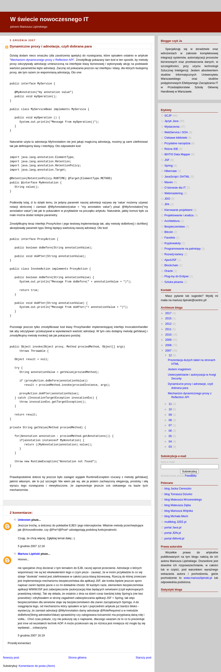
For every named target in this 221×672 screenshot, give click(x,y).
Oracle (168, 271)
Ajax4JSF (170, 260)
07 (171, 425)
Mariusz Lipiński (29, 553)
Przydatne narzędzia (177, 143)
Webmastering (173, 193)
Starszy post (143, 657)
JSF (166, 160)
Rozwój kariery (173, 254)
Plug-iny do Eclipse (176, 276)
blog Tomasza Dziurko (178, 494)
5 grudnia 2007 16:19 (31, 635)
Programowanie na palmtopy (182, 248)
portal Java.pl (172, 527)
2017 (169, 313)
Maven (168, 182)
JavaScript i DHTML (177, 176)
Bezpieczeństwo (174, 226)
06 (171, 430)
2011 (169, 329)
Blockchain (171, 265)
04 (171, 441)
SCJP (168, 115)
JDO (167, 198)
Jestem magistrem (179, 369)
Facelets (169, 237)
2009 (169, 339)
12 (171, 355)
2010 (169, 334)
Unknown (24, 519)
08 (171, 420)
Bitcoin (168, 232)
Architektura (172, 221)
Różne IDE (171, 149)
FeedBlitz (191, 475)
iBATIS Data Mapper (177, 154)
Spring (168, 165)
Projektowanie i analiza (178, 215)
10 (171, 409)
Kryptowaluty (172, 243)
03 (171, 446)
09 (171, 414)
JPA (166, 204)
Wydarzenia (171, 126)
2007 (169, 350)
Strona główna (77, 657)
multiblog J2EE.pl (175, 521)
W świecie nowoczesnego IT (49, 19)
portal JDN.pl (172, 532)
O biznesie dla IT (175, 187)
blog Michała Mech (176, 516)
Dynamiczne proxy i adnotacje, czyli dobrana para (51, 46)
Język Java (171, 121)
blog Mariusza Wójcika (178, 510)
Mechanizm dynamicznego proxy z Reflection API (42, 59)
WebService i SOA (176, 132)
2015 (169, 318)
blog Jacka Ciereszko (177, 488)
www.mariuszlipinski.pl (198, 578)
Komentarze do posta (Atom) (36, 665)
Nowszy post (11, 657)
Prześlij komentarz (19, 643)
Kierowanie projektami (178, 210)
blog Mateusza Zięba (177, 505)
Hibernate (170, 171)
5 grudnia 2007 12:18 (31, 546)
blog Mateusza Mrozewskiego (183, 499)
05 (171, 436)
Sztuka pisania (173, 282)
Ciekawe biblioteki (175, 137)
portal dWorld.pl (174, 538)
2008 (169, 345)
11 (171, 404)
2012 (169, 323)
